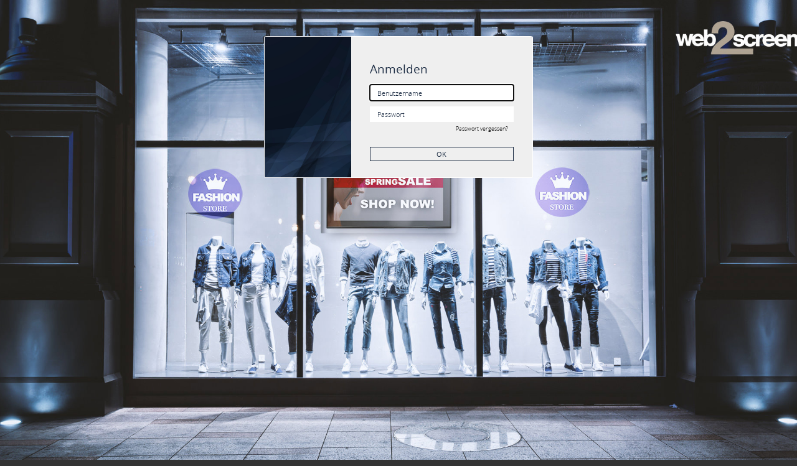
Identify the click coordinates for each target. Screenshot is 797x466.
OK (441, 154)
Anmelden (399, 69)
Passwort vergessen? (482, 129)
